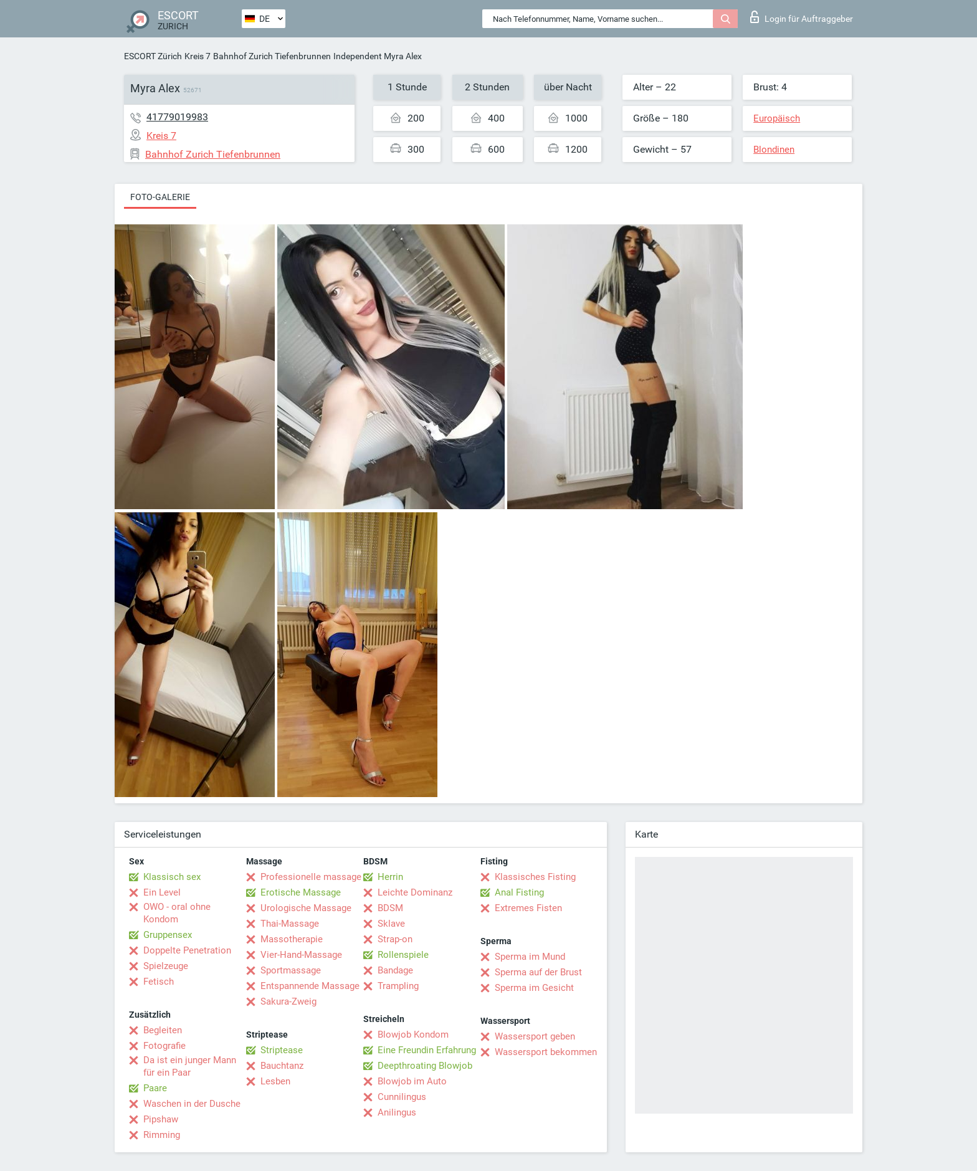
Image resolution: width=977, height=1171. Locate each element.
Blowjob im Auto (412, 1081)
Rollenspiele (403, 954)
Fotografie (164, 1045)
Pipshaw (160, 1119)
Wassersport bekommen (546, 1052)
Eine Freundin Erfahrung (427, 1050)
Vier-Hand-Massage (301, 954)
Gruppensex (167, 934)
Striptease (281, 1050)
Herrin (390, 876)
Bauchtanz (281, 1065)
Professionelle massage (310, 876)
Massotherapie (291, 939)
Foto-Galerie (160, 197)
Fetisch (158, 981)
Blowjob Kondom (413, 1034)
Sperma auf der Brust (538, 972)
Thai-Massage (289, 923)
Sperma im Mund (530, 956)
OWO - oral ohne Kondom (177, 913)
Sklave (391, 923)
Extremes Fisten (528, 908)
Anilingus (397, 1112)
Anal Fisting (519, 892)
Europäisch (776, 118)
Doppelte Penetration (187, 950)
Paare (155, 1088)
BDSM (390, 908)
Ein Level (162, 892)
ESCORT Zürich (153, 56)
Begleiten (162, 1030)
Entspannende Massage (310, 986)
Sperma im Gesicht (534, 987)
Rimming (161, 1134)
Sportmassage (290, 970)
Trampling (398, 986)
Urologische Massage (305, 908)
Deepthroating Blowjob (425, 1065)
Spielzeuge (165, 966)
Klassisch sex (172, 876)
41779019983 (177, 117)
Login (801, 17)
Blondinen (773, 149)
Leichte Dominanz (415, 892)
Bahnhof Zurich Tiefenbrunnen (272, 56)
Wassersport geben (535, 1036)
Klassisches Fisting (535, 876)
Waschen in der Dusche (192, 1103)
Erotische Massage (300, 892)
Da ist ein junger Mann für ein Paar (189, 1066)
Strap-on (395, 939)
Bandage (395, 970)
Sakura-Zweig (288, 1001)
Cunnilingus (402, 1096)
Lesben (275, 1081)
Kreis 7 (197, 56)
